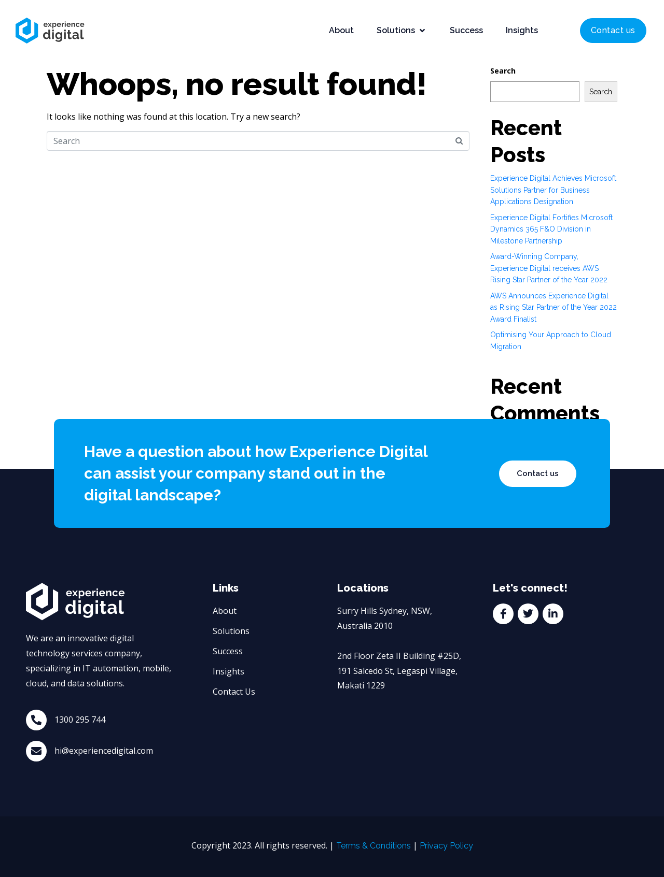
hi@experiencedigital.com (103, 750)
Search (503, 71)
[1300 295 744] (36, 720)
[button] (401, 30)
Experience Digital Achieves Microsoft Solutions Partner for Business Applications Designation (553, 190)
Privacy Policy (446, 846)
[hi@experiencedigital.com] (36, 751)
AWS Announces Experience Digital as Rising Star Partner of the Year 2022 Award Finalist (553, 307)
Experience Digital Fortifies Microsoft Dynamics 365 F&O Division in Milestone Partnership (551, 229)
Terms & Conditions (373, 846)
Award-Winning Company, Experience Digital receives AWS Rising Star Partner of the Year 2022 (548, 268)
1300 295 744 (79, 719)
